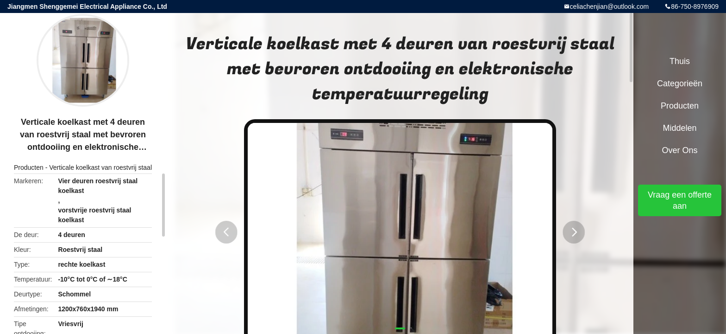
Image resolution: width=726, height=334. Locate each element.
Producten (29, 167)
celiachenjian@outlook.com (609, 6)
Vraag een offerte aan (680, 200)
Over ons (679, 150)
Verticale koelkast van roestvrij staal (100, 167)
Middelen (679, 128)
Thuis (680, 61)
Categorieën (679, 83)
